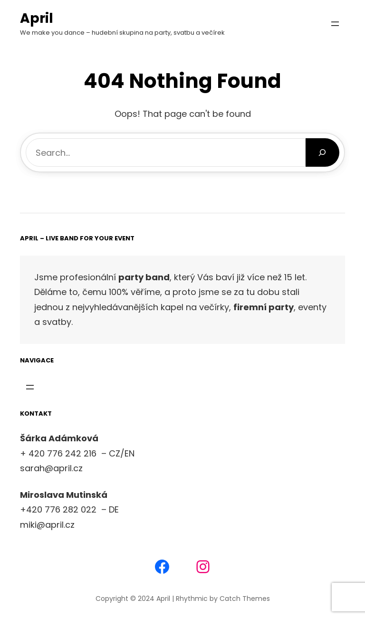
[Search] (322, 152)
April (36, 18)
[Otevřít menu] (335, 24)
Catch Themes (245, 598)
